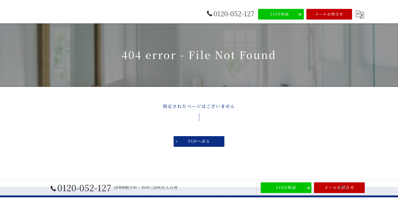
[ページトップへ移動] (342, 188)
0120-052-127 (81, 187)
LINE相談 (279, 14)
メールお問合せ (329, 14)
